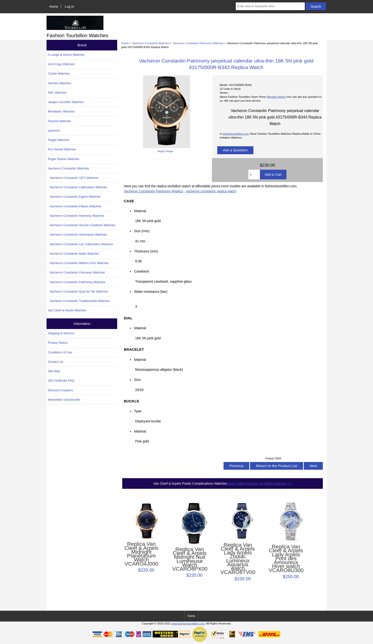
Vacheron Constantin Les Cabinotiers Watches (80, 244)
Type (137, 411)
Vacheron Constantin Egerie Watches (74, 196)
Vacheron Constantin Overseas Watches (76, 272)
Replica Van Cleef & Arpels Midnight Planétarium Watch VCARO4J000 (141, 554)
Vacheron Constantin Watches (151, 43)
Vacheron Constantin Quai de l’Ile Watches (78, 291)
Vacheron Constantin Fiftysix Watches (74, 206)
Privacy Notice (57, 342)
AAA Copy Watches (61, 64)
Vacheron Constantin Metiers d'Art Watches (78, 263)
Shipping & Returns (61, 333)
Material (140, 211)
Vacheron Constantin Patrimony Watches (198, 43)
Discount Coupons (60, 390)
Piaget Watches (58, 140)
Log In (69, 6)
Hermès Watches (59, 83)
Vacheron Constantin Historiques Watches (77, 234)
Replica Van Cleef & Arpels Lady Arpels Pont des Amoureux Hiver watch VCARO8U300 (286, 558)
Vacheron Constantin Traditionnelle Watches (79, 301)
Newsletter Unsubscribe (64, 399)
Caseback (141, 271)
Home (53, 6)
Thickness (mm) (146, 251)
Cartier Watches (59, 73)
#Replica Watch (276, 96)
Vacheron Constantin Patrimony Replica (153, 191)
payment (54, 130)
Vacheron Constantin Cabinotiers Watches (77, 187)
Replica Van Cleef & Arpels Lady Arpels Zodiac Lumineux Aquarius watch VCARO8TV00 (237, 558)
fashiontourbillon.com (236, 133)
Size (137, 380)
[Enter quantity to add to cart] (254, 174)
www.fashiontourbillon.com (187, 623)
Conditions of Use (60, 352)
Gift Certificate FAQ (61, 380)
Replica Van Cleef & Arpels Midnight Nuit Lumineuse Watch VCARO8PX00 (189, 559)
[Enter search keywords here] (270, 6)
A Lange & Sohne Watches (66, 54)
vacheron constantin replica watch (211, 191)
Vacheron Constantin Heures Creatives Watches (81, 225)
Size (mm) (141, 231)
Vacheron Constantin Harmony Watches (76, 215)
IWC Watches (57, 92)
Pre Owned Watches (62, 149)
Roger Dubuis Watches (63, 159)
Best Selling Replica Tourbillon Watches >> (259, 483)
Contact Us (55, 362)
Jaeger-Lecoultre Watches (65, 102)
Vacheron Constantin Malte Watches (73, 253)
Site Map (54, 371)
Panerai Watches (59, 121)
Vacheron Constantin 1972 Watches (73, 178)
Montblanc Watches (61, 111)
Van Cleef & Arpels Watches (67, 310)
